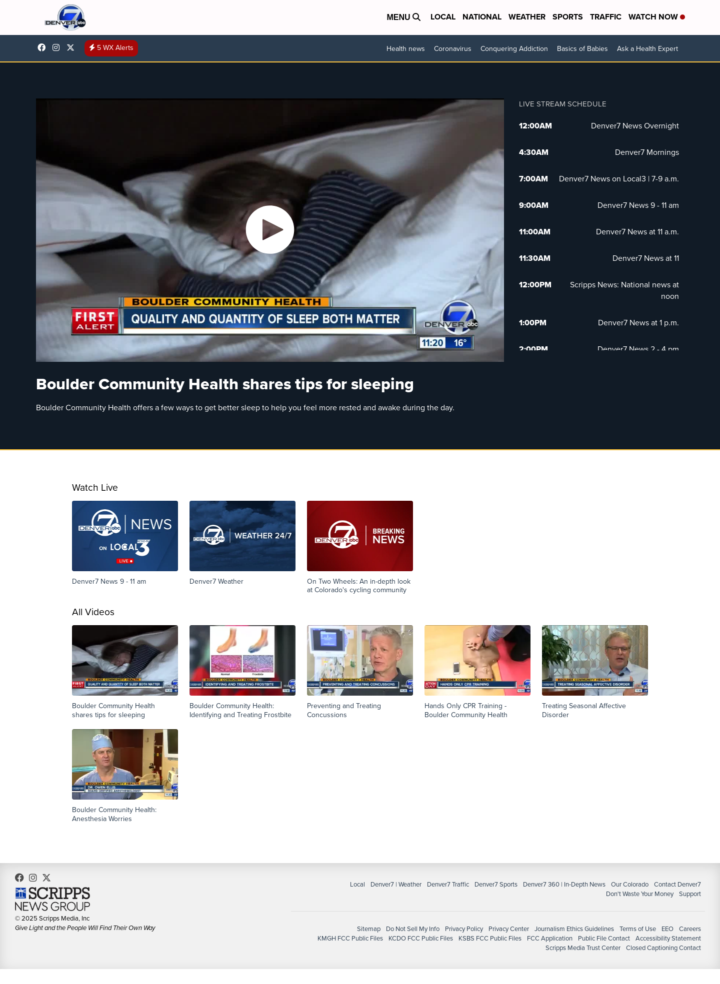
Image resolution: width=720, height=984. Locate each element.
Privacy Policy (464, 929)
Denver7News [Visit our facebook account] (44, 47)
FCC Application (549, 938)
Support (690, 894)
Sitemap (368, 929)
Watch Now (656, 16)
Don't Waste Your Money (640, 894)
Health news (405, 48)
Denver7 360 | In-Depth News (564, 884)
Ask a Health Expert (647, 48)
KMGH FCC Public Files (350, 938)
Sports (567, 16)
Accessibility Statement (668, 938)
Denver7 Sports (496, 884)
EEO (668, 929)
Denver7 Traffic (448, 884)
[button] (125, 543)
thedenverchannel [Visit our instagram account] (58, 47)
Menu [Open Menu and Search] (403, 17)
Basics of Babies (582, 48)
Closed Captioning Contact (663, 948)
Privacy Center (508, 929)
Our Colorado (629, 884)
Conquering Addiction (514, 48)
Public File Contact (604, 938)
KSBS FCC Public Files (490, 938)
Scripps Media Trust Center (583, 948)
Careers (690, 929)
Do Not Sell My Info (413, 929)
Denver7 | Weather (396, 884)
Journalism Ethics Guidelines (574, 929)
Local (443, 16)
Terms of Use (638, 929)
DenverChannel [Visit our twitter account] (73, 47)
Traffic (606, 16)
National (482, 16)
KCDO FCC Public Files (420, 938)
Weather (527, 16)
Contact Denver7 (677, 884)
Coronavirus (453, 48)
